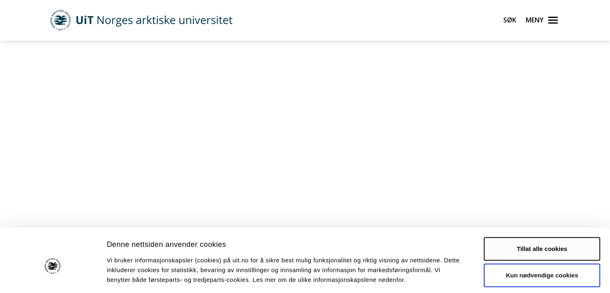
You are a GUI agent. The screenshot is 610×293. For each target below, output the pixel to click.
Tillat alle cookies (542, 212)
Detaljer (433, 276)
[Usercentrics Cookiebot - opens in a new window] (52, 277)
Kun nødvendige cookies (542, 239)
